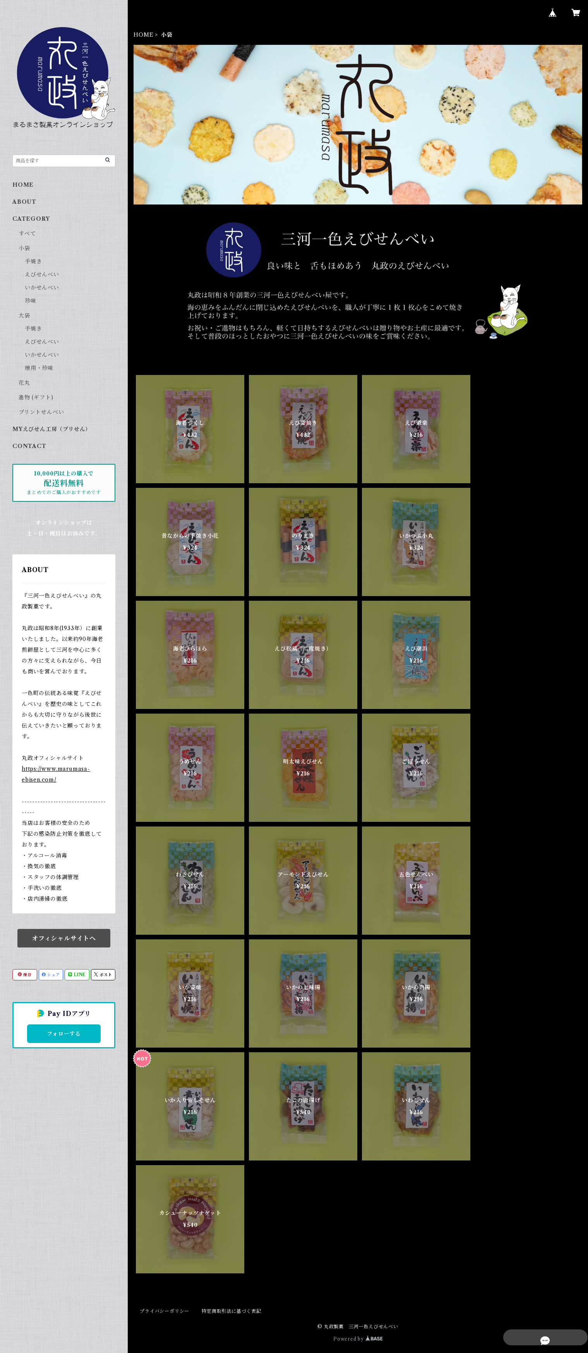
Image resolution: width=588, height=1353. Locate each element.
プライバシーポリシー (164, 1311)
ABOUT (24, 201)
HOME (143, 34)
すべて (27, 233)
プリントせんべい (41, 412)
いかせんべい (42, 287)
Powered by (357, 1339)
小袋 (24, 248)
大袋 (24, 315)
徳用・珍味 (39, 368)
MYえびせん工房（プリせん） (51, 429)
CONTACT (29, 446)
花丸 (24, 382)
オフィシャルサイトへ (64, 938)
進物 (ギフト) (36, 397)
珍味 (30, 300)
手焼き (33, 261)
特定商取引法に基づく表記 (231, 1311)
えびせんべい (42, 274)
